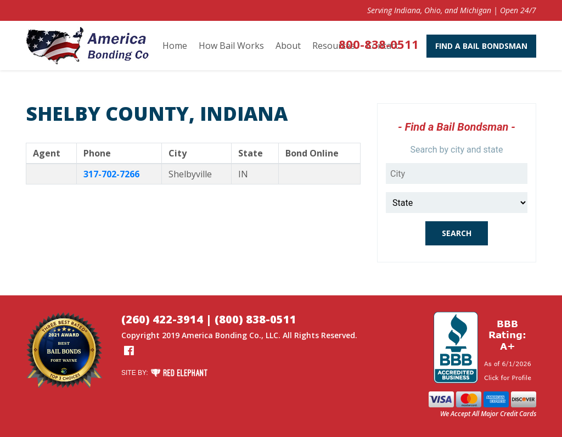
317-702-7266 (111, 174)
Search (456, 233)
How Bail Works (231, 46)
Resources (333, 46)
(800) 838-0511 (255, 319)
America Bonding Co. (221, 335)
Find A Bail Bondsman (481, 46)
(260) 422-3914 (162, 319)
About (288, 46)
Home (174, 46)
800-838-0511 (379, 44)
